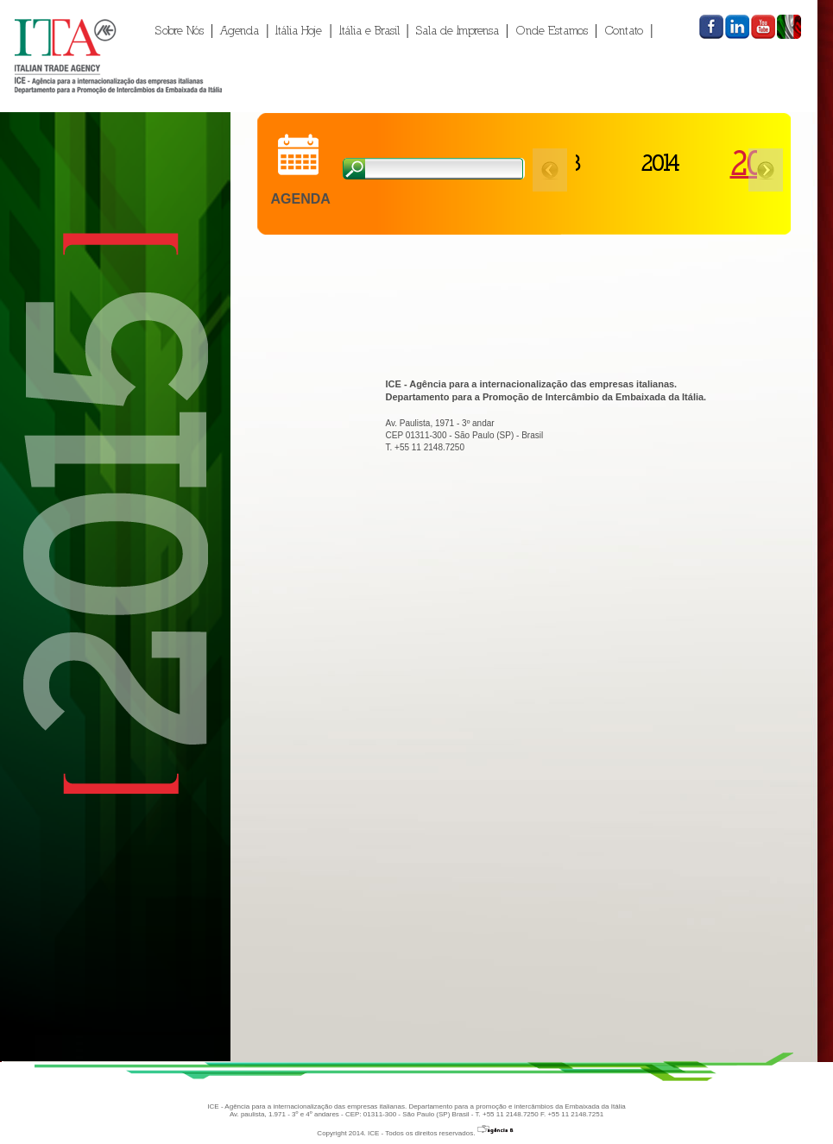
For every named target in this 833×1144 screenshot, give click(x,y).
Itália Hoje (298, 30)
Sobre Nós (179, 30)
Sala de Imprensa (457, 30)
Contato (623, 30)
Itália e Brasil (369, 30)
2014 (652, 162)
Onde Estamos (551, 30)
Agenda (239, 30)
